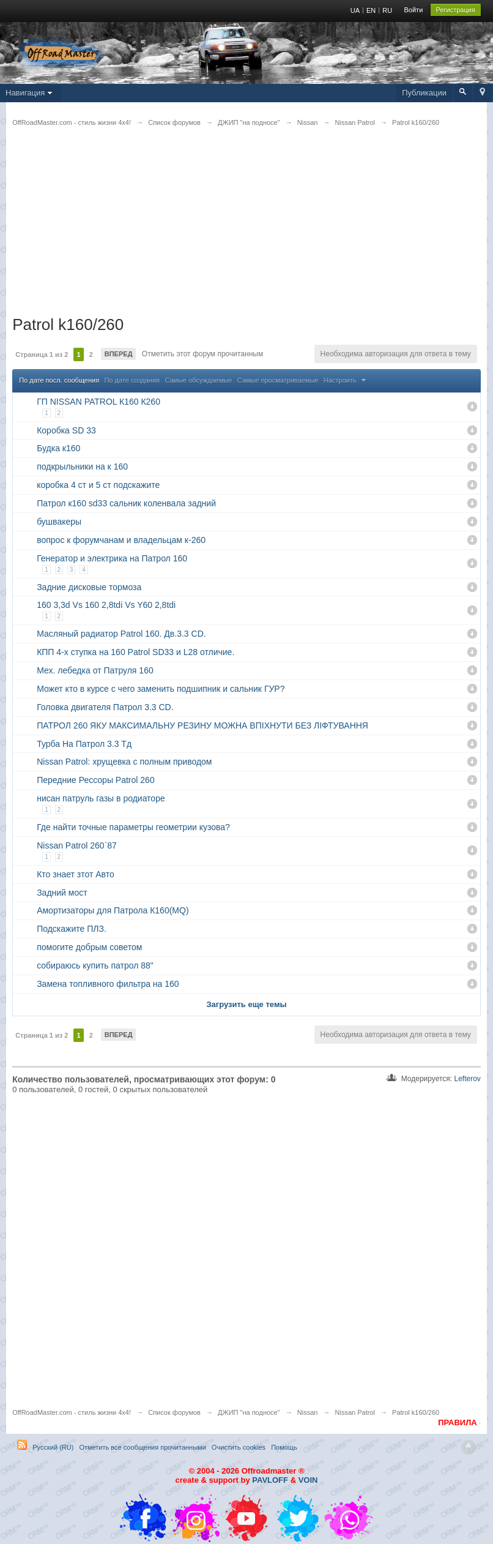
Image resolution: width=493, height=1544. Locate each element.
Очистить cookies (238, 1447)
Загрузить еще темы (246, 1004)
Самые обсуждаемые (198, 380)
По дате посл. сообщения (59, 380)
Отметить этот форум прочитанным (201, 354)
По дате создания (132, 380)
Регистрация (455, 9)
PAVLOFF (270, 1480)
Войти (413, 9)
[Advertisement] (246, 229)
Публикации (424, 92)
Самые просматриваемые (278, 380)
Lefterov (467, 1078)
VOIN (308, 1480)
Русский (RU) (52, 1447)
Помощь (284, 1447)
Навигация (30, 92)
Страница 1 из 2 (41, 354)
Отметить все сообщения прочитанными (142, 1447)
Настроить (346, 380)
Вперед (119, 354)
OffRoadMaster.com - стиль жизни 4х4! (71, 1412)
